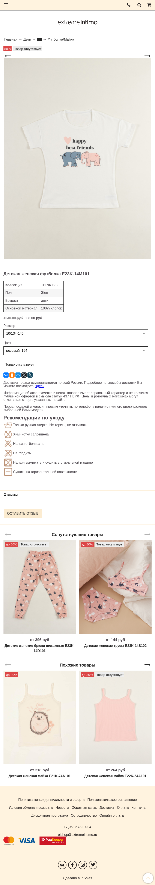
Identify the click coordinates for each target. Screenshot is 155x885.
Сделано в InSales (77, 878)
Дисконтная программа (49, 815)
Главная (10, 39)
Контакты (138, 807)
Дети (27, 39)
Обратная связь (84, 807)
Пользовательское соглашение (112, 799)
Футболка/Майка (61, 39)
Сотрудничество (84, 815)
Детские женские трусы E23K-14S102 (115, 646)
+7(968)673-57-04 (77, 827)
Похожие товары (77, 665)
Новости (62, 807)
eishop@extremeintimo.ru (77, 835)
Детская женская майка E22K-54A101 (115, 776)
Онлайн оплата (111, 815)
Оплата (123, 807)
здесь (39, 386)
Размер (9, 326)
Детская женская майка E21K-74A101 (40, 776)
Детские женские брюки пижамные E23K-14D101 (40, 648)
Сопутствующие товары (77, 534)
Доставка (106, 807)
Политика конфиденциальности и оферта (51, 799)
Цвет (7, 343)
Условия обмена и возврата (31, 807)
